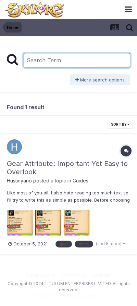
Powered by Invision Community (68, 295)
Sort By (120, 124)
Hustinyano (19, 180)
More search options (100, 79)
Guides (80, 180)
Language (40, 275)
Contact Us (72, 275)
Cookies (100, 275)
